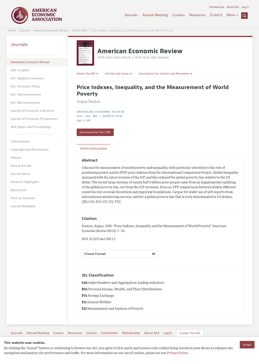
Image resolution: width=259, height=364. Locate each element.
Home (11, 30)
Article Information (93, 149)
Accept (247, 344)
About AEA (233, 7)
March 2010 (79, 30)
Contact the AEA (189, 333)
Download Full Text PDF (95, 132)
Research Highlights (25, 182)
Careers (179, 15)
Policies (16, 158)
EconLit (216, 15)
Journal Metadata (23, 206)
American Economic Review (51, 30)
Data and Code (21, 166)
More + (232, 15)
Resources (197, 15)
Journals (131, 15)
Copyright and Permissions (30, 150)
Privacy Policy (177, 353)
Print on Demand (23, 198)
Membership (216, 7)
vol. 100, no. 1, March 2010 (100, 116)
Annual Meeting (155, 15)
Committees (109, 333)
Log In (245, 7)
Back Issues (19, 190)
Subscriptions (20, 141)
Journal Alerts (20, 174)
